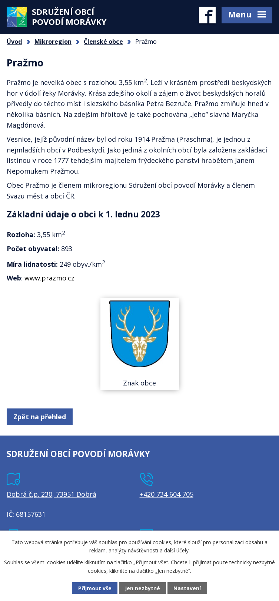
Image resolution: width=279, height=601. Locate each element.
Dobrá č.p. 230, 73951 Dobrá (51, 494)
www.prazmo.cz (49, 277)
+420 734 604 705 (166, 494)
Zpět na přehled (39, 416)
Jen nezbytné (142, 588)
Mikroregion (53, 41)
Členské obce (103, 41)
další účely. (177, 550)
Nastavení (187, 588)
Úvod (14, 41)
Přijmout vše (95, 588)
